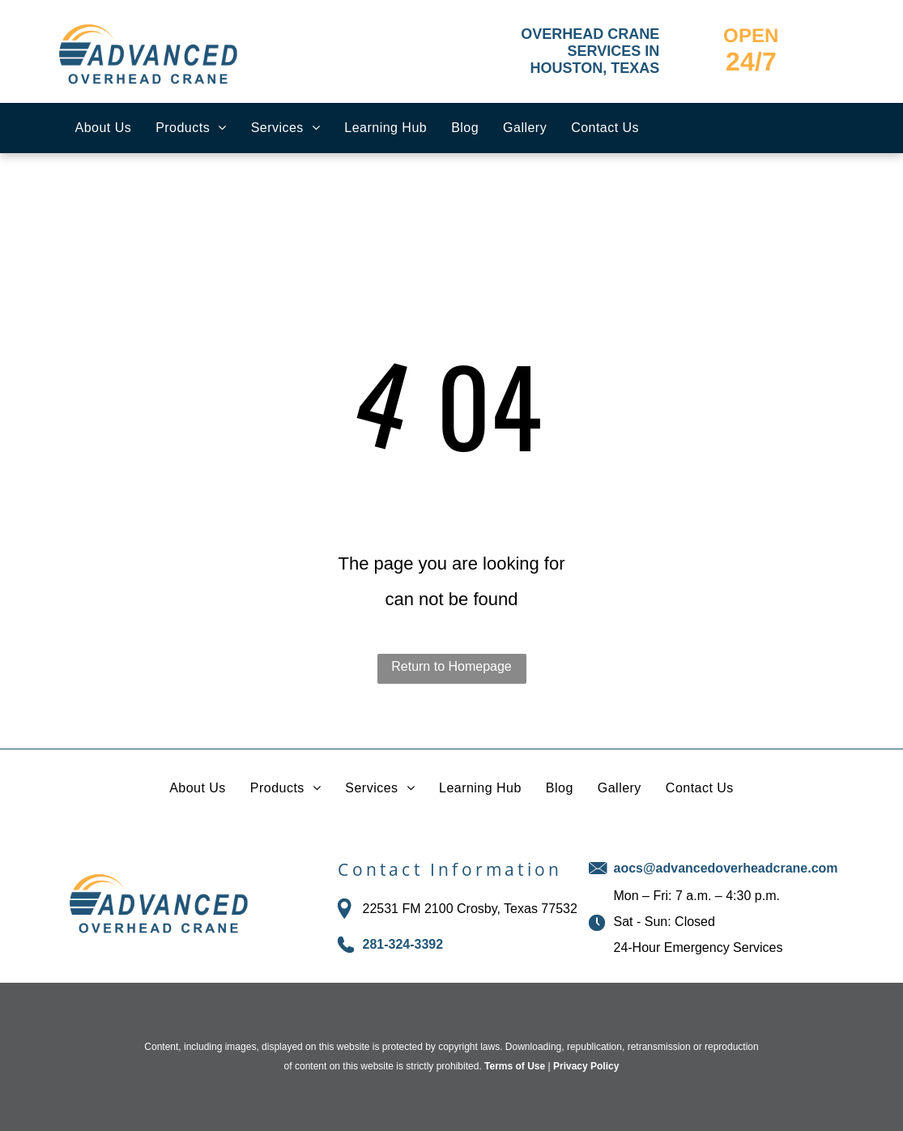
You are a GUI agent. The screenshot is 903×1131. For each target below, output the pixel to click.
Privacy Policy (586, 1066)
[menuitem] (103, 128)
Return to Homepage (451, 666)
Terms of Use (514, 1066)
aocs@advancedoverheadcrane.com (725, 868)
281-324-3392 (402, 944)
